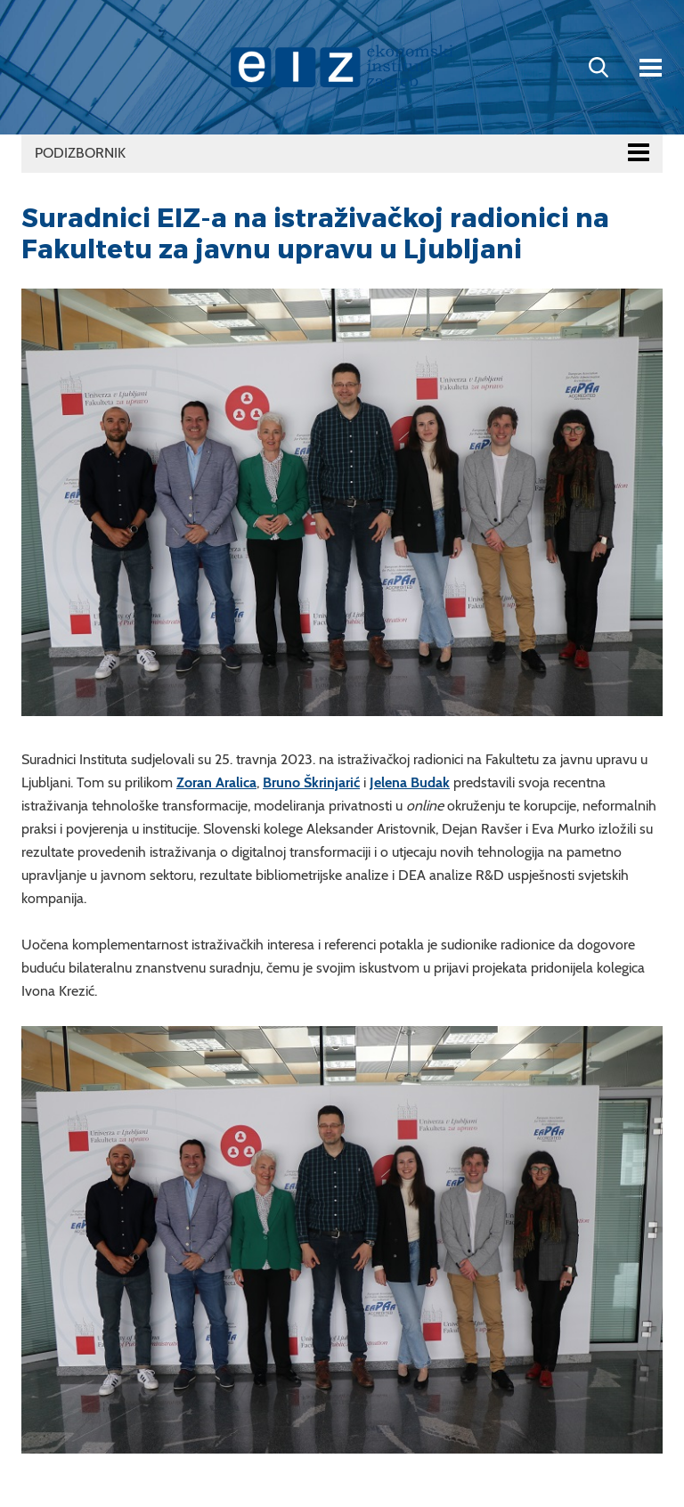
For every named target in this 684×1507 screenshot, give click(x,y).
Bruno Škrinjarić (311, 782)
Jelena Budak (410, 782)
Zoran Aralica (216, 782)
